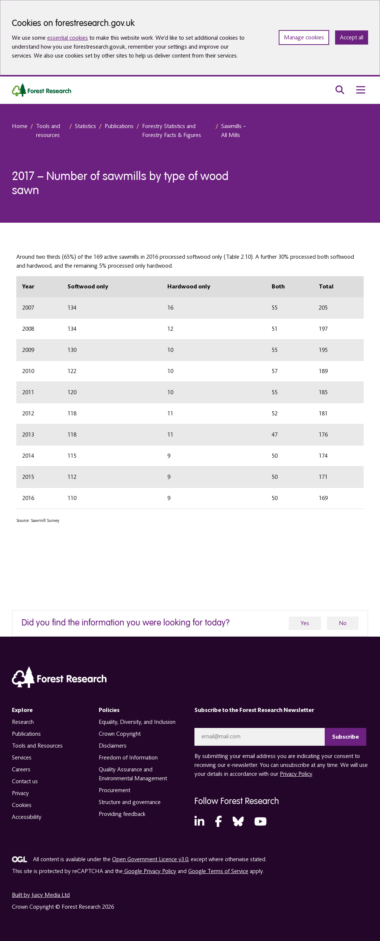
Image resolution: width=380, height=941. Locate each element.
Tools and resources (48, 130)
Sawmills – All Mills (233, 130)
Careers (21, 769)
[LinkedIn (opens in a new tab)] (199, 822)
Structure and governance (130, 802)
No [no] (343, 623)
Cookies (22, 805)
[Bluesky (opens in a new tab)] (238, 822)
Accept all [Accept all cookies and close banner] (351, 37)
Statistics (85, 126)
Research (23, 722)
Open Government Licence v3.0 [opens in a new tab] (150, 859)
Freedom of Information (128, 757)
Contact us (25, 781)
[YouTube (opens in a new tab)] (260, 822)
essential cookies (67, 38)
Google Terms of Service (218, 871)
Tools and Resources (37, 745)
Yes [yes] (305, 623)
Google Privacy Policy (149, 871)
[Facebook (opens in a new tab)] (218, 822)
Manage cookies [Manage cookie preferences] (304, 37)
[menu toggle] (360, 89)
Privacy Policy (296, 774)
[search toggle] (339, 89)
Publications (119, 126)
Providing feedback (122, 814)
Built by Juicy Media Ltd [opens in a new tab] (41, 895)
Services (22, 757)
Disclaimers (113, 745)
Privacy (20, 793)
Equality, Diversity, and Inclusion (137, 722)
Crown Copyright (120, 734)
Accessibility (27, 817)
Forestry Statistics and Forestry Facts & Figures (171, 130)
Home (19, 126)
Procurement (114, 790)
